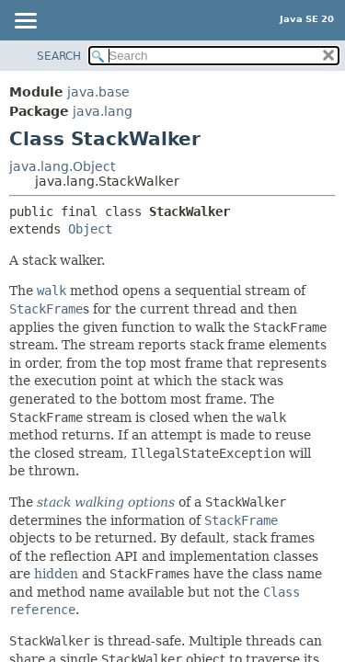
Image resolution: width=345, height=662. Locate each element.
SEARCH (59, 56)
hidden (56, 573)
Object (90, 229)
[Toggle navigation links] (24, 22)
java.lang (102, 111)
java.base (98, 92)
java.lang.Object (62, 166)
